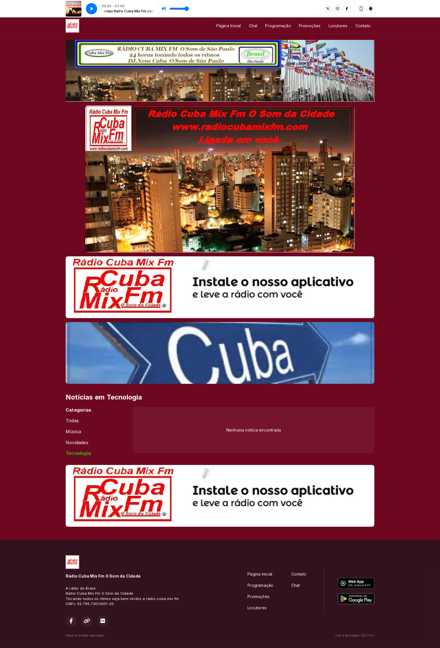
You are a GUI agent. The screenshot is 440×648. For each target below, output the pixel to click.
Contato (363, 25)
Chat (253, 25)
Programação (278, 25)
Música (73, 431)
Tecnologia (78, 453)
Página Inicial (228, 25)
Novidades (77, 442)
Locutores (338, 25)
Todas (72, 420)
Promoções (310, 25)
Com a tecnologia (354, 635)
